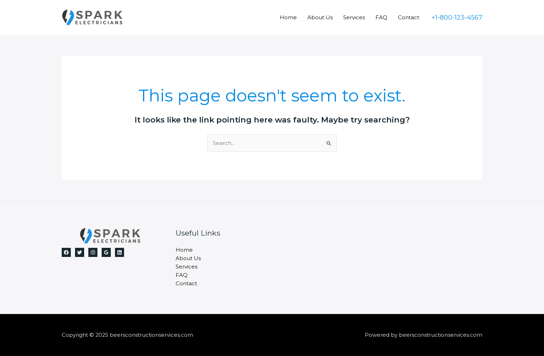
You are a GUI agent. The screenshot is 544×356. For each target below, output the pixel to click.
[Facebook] (66, 252)
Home (288, 17)
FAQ (381, 17)
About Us (320, 17)
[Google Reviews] (106, 252)
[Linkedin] (119, 252)
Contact (408, 17)
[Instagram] (92, 252)
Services (354, 17)
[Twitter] (79, 252)
